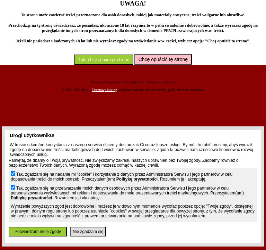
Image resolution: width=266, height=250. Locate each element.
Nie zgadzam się (88, 231)
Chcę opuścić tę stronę (163, 59)
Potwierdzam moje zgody (38, 231)
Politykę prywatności (137, 179)
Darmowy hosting (104, 90)
